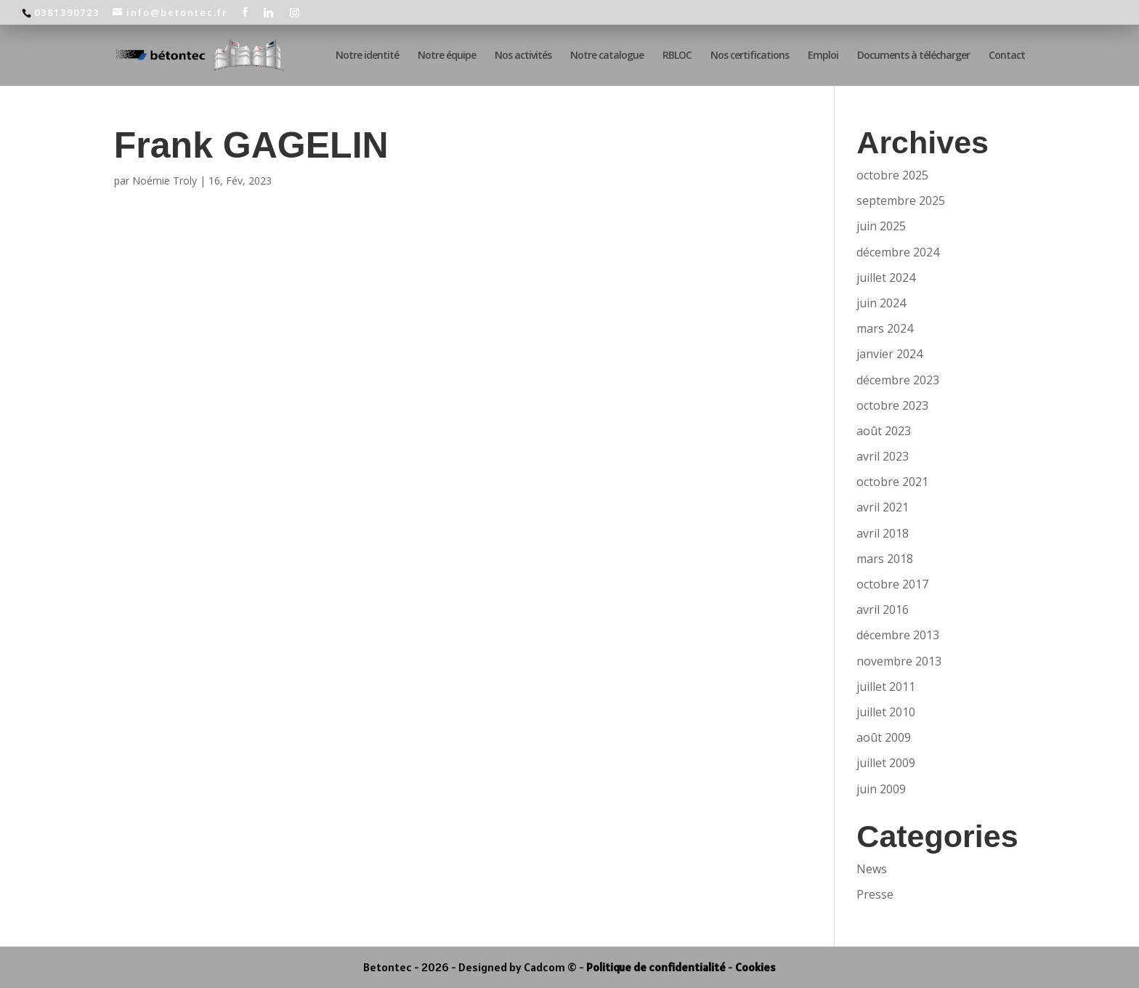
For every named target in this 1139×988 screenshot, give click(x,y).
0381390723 (67, 12)
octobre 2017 (892, 584)
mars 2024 (884, 328)
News (871, 869)
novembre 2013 (898, 661)
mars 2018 (884, 559)
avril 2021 (882, 507)
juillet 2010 (885, 712)
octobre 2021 (892, 482)
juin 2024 (881, 303)
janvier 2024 (889, 354)
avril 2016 (882, 610)
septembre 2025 (900, 200)
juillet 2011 (885, 687)
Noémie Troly (164, 180)
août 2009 (883, 737)
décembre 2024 (897, 252)
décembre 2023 (897, 380)
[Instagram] (295, 12)
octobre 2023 (892, 405)
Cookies (755, 967)
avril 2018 (882, 533)
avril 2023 (882, 456)
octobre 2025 (892, 175)
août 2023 (883, 431)
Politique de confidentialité (656, 967)
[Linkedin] (269, 12)
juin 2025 (881, 226)
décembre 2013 (897, 635)
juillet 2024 (885, 278)
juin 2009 (881, 789)
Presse (874, 894)
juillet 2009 (885, 763)
